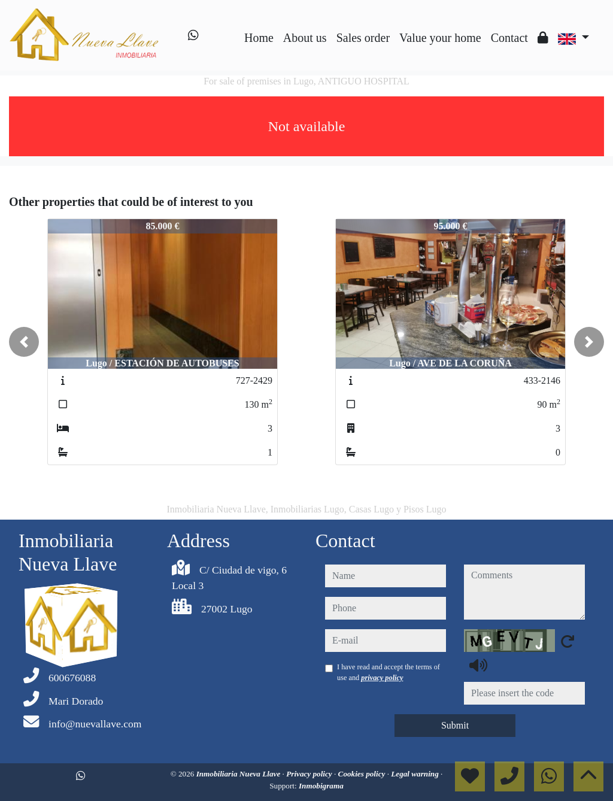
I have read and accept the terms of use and (388, 672)
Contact (509, 37)
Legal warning (416, 773)
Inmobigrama (321, 785)
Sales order (363, 37)
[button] (24, 342)
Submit (455, 725)
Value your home (440, 37)
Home (259, 37)
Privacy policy (310, 773)
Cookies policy (362, 773)
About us (305, 37)
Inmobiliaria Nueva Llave (239, 773)
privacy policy (382, 677)
